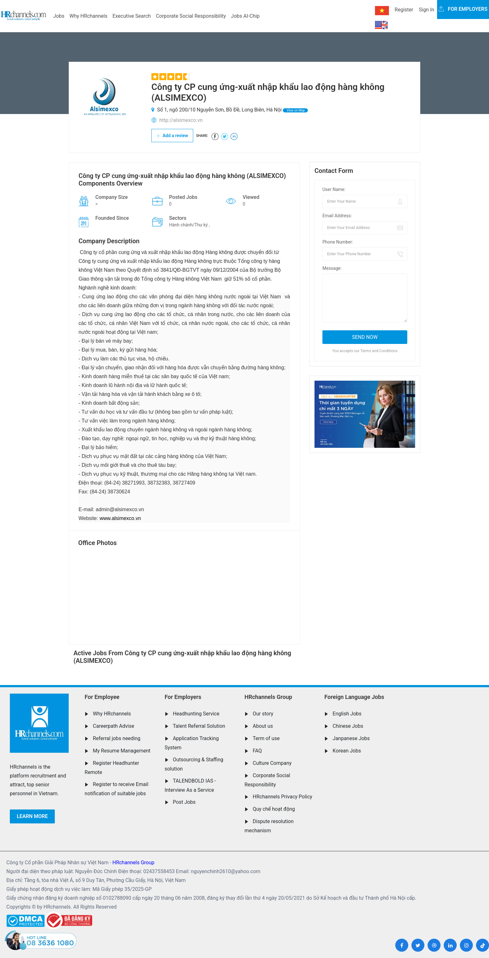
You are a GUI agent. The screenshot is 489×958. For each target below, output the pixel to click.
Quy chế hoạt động (274, 809)
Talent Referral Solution (199, 726)
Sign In (426, 10)
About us (263, 726)
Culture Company (272, 763)
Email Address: (337, 215)
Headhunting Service (196, 714)
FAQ (257, 751)
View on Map (295, 110)
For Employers (183, 697)
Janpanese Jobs (351, 738)
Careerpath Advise (113, 726)
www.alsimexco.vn (120, 518)
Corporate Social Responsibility (191, 16)
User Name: (334, 189)
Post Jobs (184, 802)
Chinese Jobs (348, 726)
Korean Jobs (347, 751)
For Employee (102, 697)
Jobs (58, 16)
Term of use (266, 738)
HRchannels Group (268, 697)
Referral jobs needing (116, 738)
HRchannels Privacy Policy (282, 797)
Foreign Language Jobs (354, 697)
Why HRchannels (88, 16)
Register (404, 10)
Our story (263, 714)
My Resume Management (121, 751)
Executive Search (131, 16)
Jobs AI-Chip (245, 16)
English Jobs (347, 714)
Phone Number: (337, 241)
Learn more (32, 816)
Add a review (172, 135)
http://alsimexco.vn (181, 120)
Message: (331, 268)
